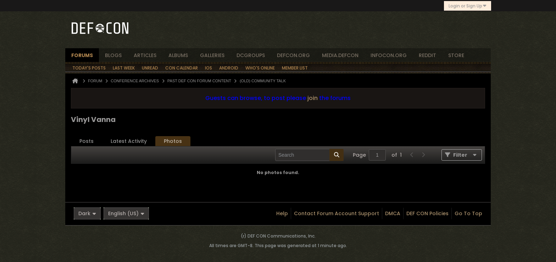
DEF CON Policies (427, 213)
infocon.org (389, 55)
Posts (86, 141)
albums (178, 55)
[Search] (309, 155)
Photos (173, 141)
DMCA (392, 213)
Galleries (212, 55)
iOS (208, 68)
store (456, 55)
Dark (87, 213)
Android (228, 68)
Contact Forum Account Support (336, 213)
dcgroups (251, 55)
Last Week (124, 68)
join (312, 98)
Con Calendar (181, 68)
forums (82, 55)
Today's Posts (89, 68)
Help (282, 213)
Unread (150, 68)
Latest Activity (129, 141)
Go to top (468, 213)
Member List (295, 68)
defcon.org (293, 55)
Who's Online (260, 68)
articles (145, 55)
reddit (427, 55)
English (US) (126, 213)
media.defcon (340, 55)
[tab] (86, 141)
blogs (113, 55)
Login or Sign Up (467, 6)
